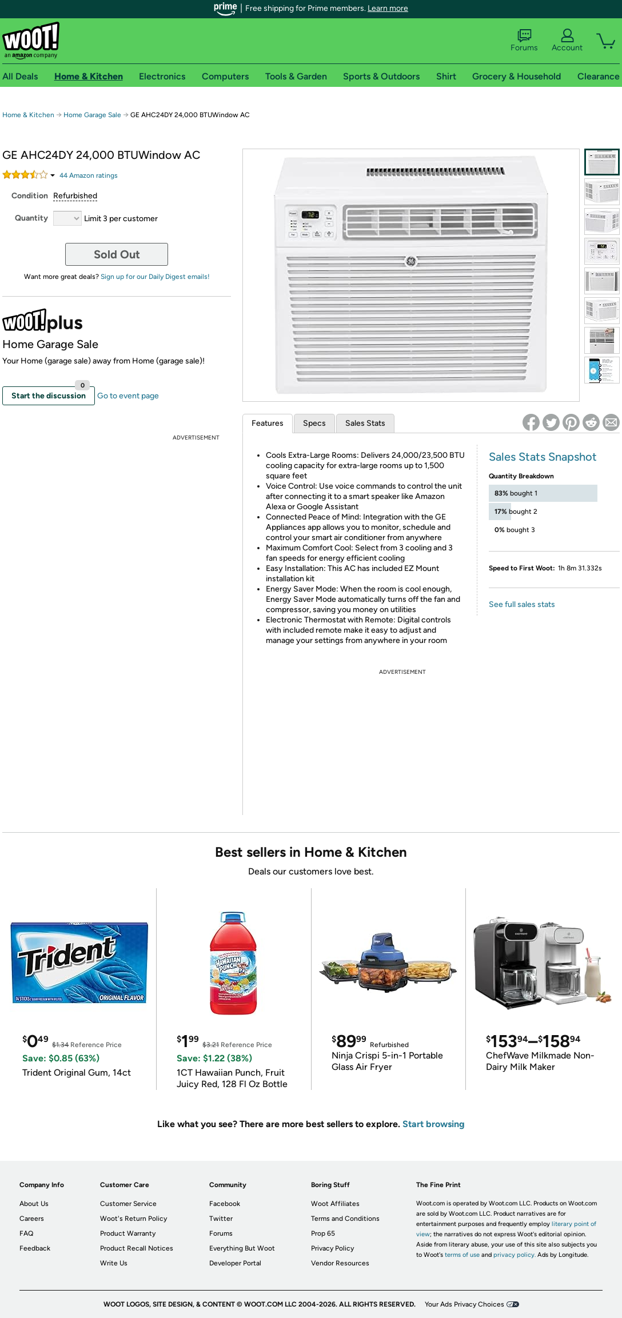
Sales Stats (365, 423)
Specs (314, 423)
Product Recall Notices (136, 1248)
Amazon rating (88, 175)
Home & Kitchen (28, 115)
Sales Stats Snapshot (543, 457)
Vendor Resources (340, 1263)
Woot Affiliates (335, 1204)
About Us (34, 1204)
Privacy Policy (332, 1248)
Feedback (34, 1248)
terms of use (462, 1255)
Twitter (221, 1219)
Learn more (388, 8)
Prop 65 (323, 1233)
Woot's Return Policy (133, 1219)
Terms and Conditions (345, 1219)
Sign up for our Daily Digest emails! (155, 277)
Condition (29, 196)
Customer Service (128, 1204)
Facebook (224, 1204)
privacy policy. (514, 1255)
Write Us (113, 1263)
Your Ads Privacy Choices (464, 1304)
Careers (31, 1219)
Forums (524, 41)
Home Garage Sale (92, 115)
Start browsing (433, 1124)
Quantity (31, 218)
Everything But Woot (242, 1248)
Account (567, 41)
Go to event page (128, 396)
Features (268, 423)
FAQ (26, 1233)
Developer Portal (235, 1263)
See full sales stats (522, 604)
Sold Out (117, 254)
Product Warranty (128, 1233)
